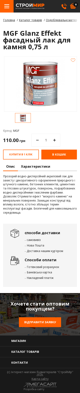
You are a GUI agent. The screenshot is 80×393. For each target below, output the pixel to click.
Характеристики (35, 167)
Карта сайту (40, 378)
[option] (22, 118)
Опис (10, 167)
